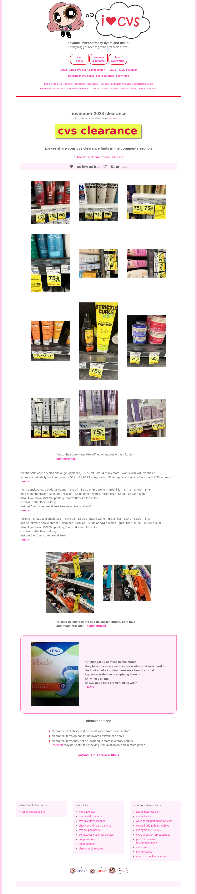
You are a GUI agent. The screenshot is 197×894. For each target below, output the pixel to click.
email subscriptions (33, 811)
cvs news (141, 847)
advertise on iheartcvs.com (152, 856)
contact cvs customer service (96, 834)
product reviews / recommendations (146, 841)
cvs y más (122, 75)
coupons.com (87, 839)
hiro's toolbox (87, 811)
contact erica (143, 816)
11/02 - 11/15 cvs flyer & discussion (82, 69)
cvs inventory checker (92, 820)
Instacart (57, 745)
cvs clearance (105, 75)
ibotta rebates (87, 843)
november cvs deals (81, 75)
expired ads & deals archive (152, 825)
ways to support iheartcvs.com (154, 820)
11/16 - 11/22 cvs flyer (123, 69)
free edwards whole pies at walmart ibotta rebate (64, 88)
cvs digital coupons (90, 816)
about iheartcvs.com (148, 811)
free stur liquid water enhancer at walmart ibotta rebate (71, 83)
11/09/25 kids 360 (99, 88)
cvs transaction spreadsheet (152, 834)
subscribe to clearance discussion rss (98, 157)
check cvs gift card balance (95, 825)
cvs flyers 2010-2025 (148, 830)
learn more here (115, 118)
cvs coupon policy (89, 830)
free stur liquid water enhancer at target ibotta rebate (127, 83)
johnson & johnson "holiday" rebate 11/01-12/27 (133, 88)
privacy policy (144, 851)
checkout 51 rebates (91, 848)
